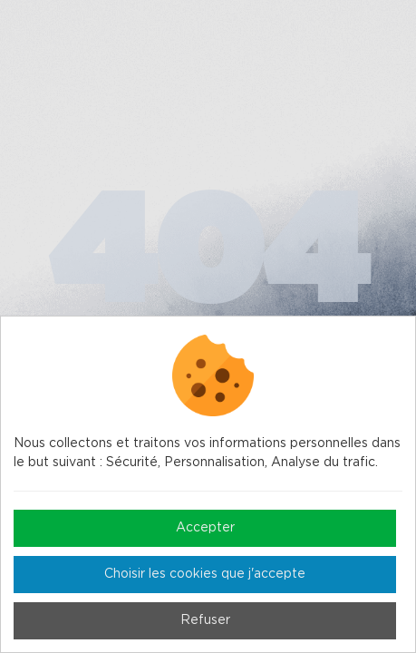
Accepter (205, 527)
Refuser (205, 620)
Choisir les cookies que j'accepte (204, 574)
